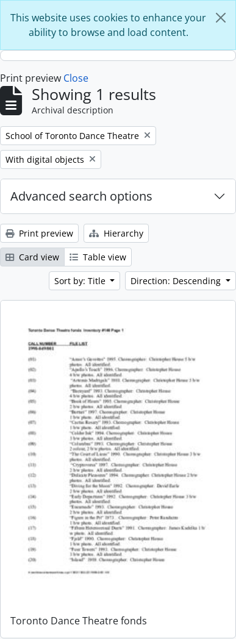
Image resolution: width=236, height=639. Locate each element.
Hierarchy (116, 233)
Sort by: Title (81, 281)
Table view (98, 257)
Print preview (39, 233)
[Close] (220, 18)
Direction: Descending (177, 281)
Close (75, 78)
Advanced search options (81, 196)
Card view (32, 257)
